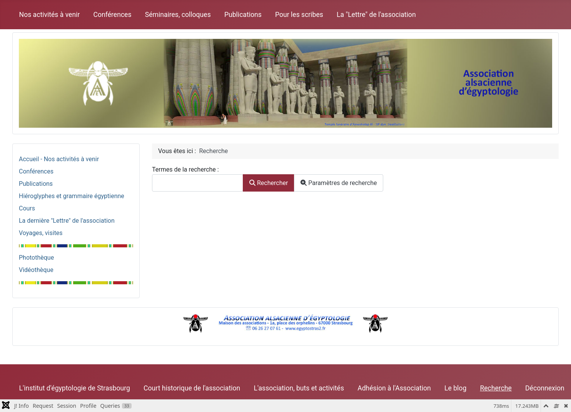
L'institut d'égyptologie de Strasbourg (74, 388)
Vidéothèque (36, 270)
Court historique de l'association (192, 388)
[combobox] (197, 183)
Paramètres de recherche (339, 183)
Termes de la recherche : (185, 169)
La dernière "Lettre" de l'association (67, 220)
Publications (243, 14)
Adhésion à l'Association (394, 388)
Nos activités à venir (49, 14)
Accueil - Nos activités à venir (59, 159)
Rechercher (268, 183)
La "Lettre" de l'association (376, 14)
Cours (27, 208)
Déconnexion (544, 388)
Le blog (455, 388)
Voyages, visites (41, 233)
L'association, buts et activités (299, 388)
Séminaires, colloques (178, 14)
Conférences (112, 14)
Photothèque (36, 257)
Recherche (495, 388)
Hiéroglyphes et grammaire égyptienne (71, 196)
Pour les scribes (299, 14)
